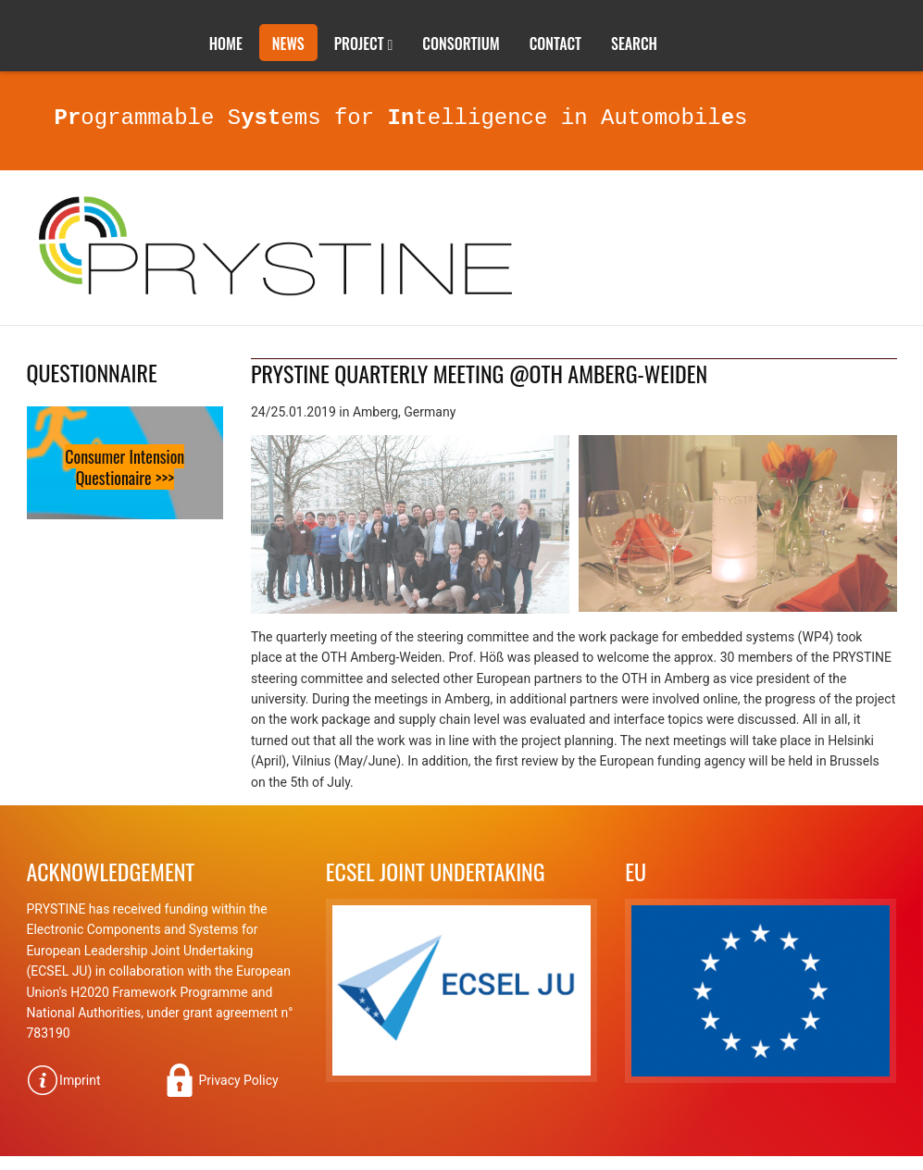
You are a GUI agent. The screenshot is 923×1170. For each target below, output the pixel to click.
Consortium (460, 43)
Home (226, 43)
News (288, 43)
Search (634, 43)
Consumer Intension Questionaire (124, 467)
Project (359, 43)
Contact (555, 43)
